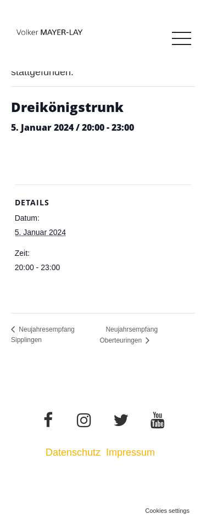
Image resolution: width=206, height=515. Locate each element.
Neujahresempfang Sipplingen (43, 335)
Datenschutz (73, 452)
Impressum (132, 452)
